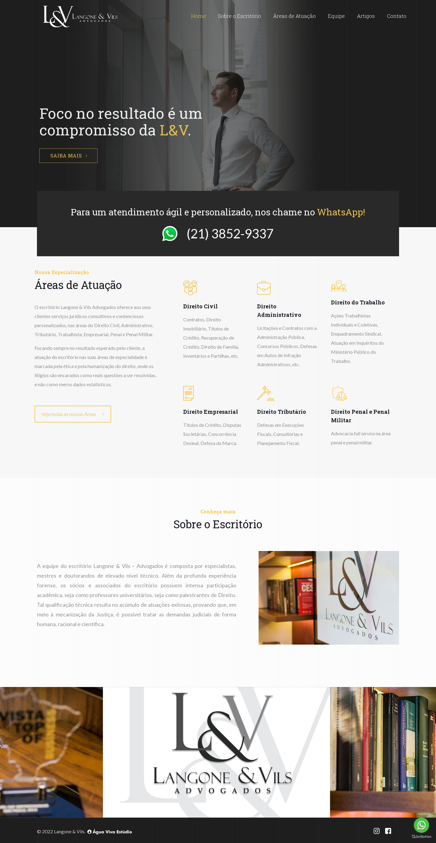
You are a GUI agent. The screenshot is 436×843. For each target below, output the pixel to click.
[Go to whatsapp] (421, 825)
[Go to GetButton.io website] (421, 837)
